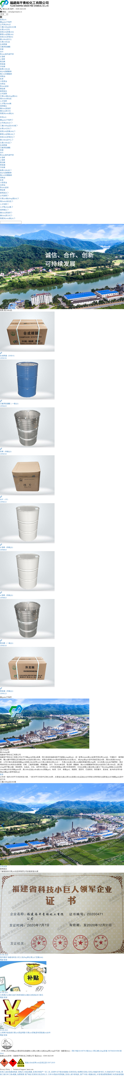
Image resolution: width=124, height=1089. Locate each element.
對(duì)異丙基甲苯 (7, 54)
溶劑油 (2, 76)
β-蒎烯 (2, 57)
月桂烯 (2, 66)
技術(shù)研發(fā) (6, 37)
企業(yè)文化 (5, 29)
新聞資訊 (3, 91)
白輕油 (2, 84)
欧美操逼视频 (118, 1074)
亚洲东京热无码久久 (40, 1074)
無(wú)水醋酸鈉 (6, 74)
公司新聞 (3, 94)
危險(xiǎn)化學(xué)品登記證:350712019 (40, 1063)
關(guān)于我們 (6, 22)
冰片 (1, 52)
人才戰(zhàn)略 (5, 103)
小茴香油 (3, 81)
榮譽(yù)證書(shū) (6, 34)
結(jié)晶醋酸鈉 (6, 71)
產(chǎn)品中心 (6, 39)
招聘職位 (3, 106)
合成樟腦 (3, 44)
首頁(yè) (3, 19)
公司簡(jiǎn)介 (5, 24)
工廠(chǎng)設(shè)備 (8, 27)
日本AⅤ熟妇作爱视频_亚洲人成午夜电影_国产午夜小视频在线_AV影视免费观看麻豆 (80, 1074)
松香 (1, 79)
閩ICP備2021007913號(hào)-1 (82, 1051)
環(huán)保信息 (6, 99)
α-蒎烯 (2, 59)
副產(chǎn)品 (5, 69)
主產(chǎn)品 (5, 42)
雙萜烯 (2, 89)
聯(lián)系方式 (5, 111)
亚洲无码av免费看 (76, 1072)
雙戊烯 (2, 61)
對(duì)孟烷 (4, 86)
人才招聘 (3, 101)
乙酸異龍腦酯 (5, 47)
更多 (1, 774)
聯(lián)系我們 (5, 108)
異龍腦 (2, 64)
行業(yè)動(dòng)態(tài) (8, 96)
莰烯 (1, 49)
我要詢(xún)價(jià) (7, 113)
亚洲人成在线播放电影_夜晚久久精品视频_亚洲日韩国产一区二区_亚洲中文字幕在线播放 (34, 1072)
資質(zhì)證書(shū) (7, 32)
